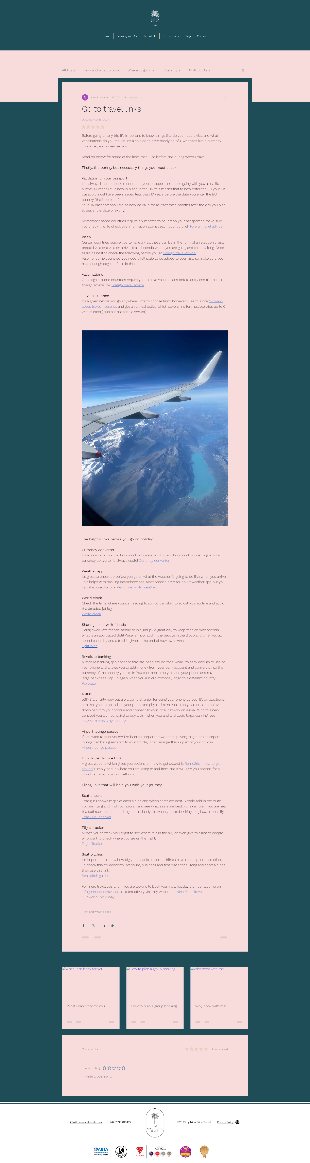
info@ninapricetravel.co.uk (86, 1122)
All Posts (69, 70)
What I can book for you (86, 1006)
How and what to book (102, 70)
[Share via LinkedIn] (103, 925)
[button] (243, 70)
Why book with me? (211, 1006)
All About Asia (199, 70)
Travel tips (172, 70)
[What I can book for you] (90, 983)
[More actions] (225, 97)
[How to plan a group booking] (155, 983)
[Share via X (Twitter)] (93, 925)
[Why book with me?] (219, 983)
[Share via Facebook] (84, 925)
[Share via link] (113, 925)
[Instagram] (237, 1122)
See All (243, 959)
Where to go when (142, 70)
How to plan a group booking (154, 1006)
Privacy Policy (225, 1122)
